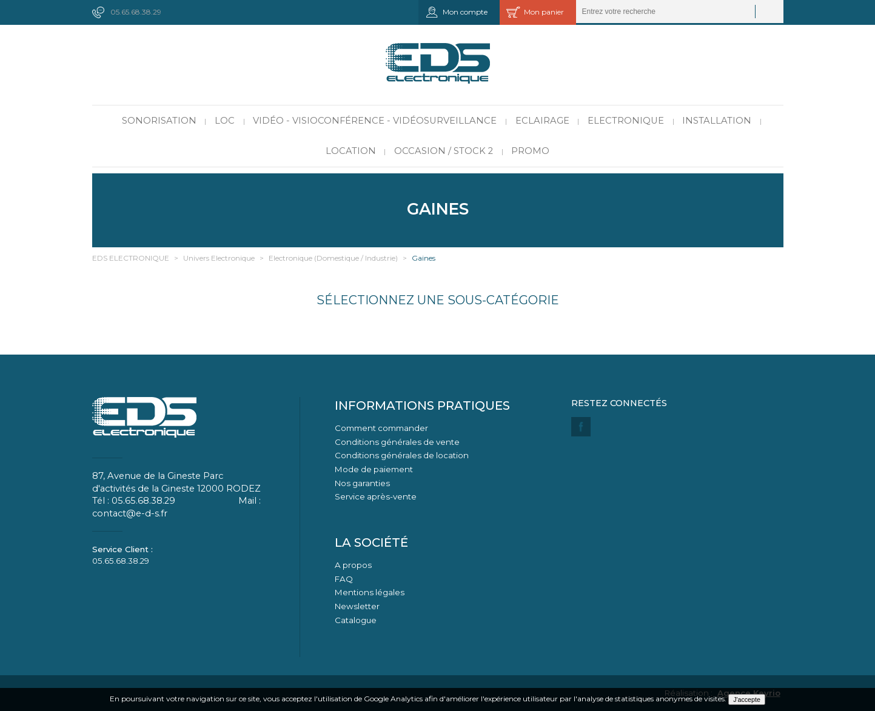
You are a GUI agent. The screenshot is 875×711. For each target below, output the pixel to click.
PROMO (530, 150)
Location (351, 150)
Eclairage (542, 120)
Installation (716, 120)
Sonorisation (159, 120)
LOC (225, 120)
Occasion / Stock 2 (443, 150)
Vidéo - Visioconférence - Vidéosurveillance (375, 120)
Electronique (626, 120)
